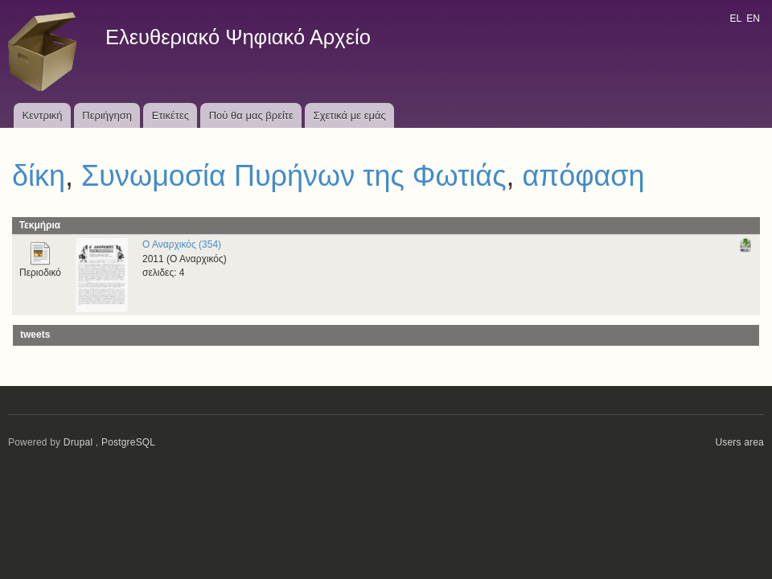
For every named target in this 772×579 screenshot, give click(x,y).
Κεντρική (42, 115)
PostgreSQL (128, 442)
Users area (739, 442)
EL (735, 18)
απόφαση (584, 175)
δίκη (38, 175)
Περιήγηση (107, 115)
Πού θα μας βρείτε (251, 115)
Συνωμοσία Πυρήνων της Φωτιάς (293, 175)
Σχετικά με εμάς (350, 115)
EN (753, 18)
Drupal (78, 442)
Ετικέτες (170, 115)
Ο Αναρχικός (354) (181, 244)
